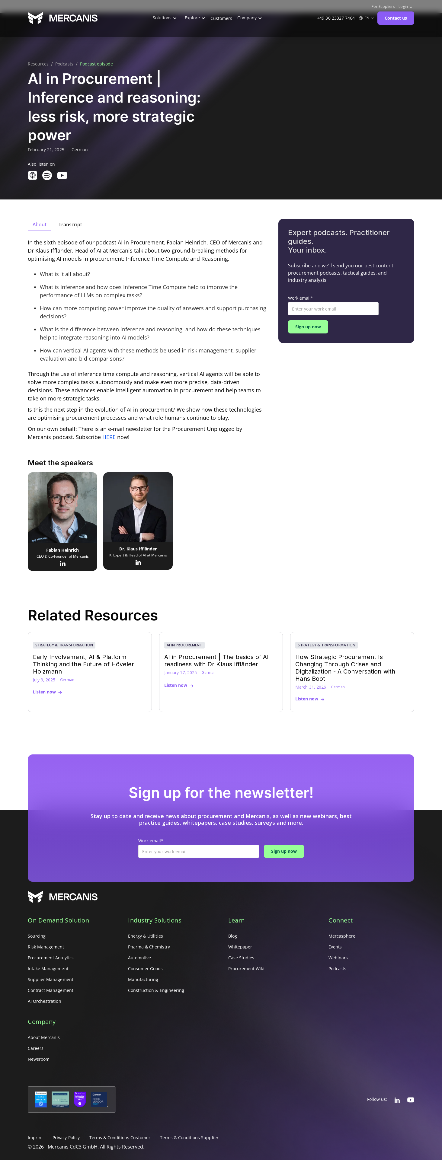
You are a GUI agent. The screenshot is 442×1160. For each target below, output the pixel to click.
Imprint (35, 1137)
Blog (232, 936)
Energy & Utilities (145, 936)
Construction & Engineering (156, 990)
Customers (221, 18)
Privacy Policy (66, 1137)
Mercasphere (341, 936)
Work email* (300, 298)
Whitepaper (240, 947)
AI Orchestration (44, 1001)
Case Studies (241, 958)
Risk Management (46, 947)
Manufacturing (143, 979)
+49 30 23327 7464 (336, 18)
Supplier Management (50, 979)
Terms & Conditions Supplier (189, 1137)
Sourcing (37, 936)
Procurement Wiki (246, 968)
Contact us (396, 18)
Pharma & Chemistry (149, 947)
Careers (35, 1048)
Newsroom (39, 1059)
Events (335, 947)
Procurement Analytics (51, 958)
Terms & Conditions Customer (119, 1137)
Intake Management (48, 968)
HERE (109, 437)
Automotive (139, 958)
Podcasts (64, 64)
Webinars (338, 958)
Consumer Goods (145, 968)
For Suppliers (383, 6)
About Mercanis (44, 1037)
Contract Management (50, 990)
